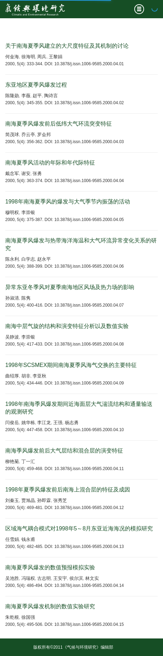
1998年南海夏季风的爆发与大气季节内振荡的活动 (67, 202)
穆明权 (12, 212)
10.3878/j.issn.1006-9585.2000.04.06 (89, 266)
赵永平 (44, 259)
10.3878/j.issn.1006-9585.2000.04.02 (89, 102)
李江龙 (44, 422)
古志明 (44, 578)
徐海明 (28, 56)
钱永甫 (28, 539)
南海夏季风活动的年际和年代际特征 (50, 163)
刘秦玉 (12, 500)
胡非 (25, 376)
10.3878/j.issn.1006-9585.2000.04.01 (89, 63)
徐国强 (28, 617)
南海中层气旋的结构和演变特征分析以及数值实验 (67, 326)
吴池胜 (12, 578)
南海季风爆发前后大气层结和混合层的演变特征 (64, 451)
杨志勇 (72, 422)
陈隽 (25, 298)
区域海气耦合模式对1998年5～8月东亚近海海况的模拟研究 (79, 528)
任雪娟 (12, 539)
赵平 (37, 95)
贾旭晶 (28, 500)
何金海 (12, 56)
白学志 (28, 259)
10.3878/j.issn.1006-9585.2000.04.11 (89, 468)
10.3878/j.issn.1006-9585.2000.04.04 (89, 180)
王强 (57, 422)
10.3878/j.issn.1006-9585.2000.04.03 (89, 141)
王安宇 (60, 578)
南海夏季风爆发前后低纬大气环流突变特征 (58, 124)
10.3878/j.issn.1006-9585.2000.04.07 (89, 305)
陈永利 (12, 259)
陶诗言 (51, 95)
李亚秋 (39, 376)
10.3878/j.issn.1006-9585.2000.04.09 (89, 383)
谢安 (25, 173)
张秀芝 (60, 500)
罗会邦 (44, 134)
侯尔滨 (76, 578)
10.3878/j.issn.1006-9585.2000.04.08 (89, 344)
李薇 (25, 95)
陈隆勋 (12, 95)
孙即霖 (44, 500)
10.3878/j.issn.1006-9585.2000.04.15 (89, 624)
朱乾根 (12, 617)
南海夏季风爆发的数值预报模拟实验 (50, 567)
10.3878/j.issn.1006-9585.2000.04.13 (89, 546)
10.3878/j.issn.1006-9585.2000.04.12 (89, 507)
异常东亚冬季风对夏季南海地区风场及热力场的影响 (69, 287)
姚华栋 (28, 422)
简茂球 (12, 134)
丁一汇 (28, 461)
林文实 (92, 578)
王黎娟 (55, 56)
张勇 (37, 173)
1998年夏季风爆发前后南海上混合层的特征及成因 (67, 490)
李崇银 (28, 212)
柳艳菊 (12, 461)
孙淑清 (12, 298)
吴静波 (12, 337)
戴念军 (12, 173)
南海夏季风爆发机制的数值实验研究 (50, 606)
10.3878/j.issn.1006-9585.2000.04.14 (89, 585)
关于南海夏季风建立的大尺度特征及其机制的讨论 (67, 46)
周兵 (41, 56)
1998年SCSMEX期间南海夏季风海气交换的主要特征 (71, 365)
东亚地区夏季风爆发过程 (36, 85)
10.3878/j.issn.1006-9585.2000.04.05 (89, 219)
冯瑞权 (28, 578)
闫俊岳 (12, 422)
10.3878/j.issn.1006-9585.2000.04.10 (89, 429)
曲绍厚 (12, 376)
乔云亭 (28, 134)
